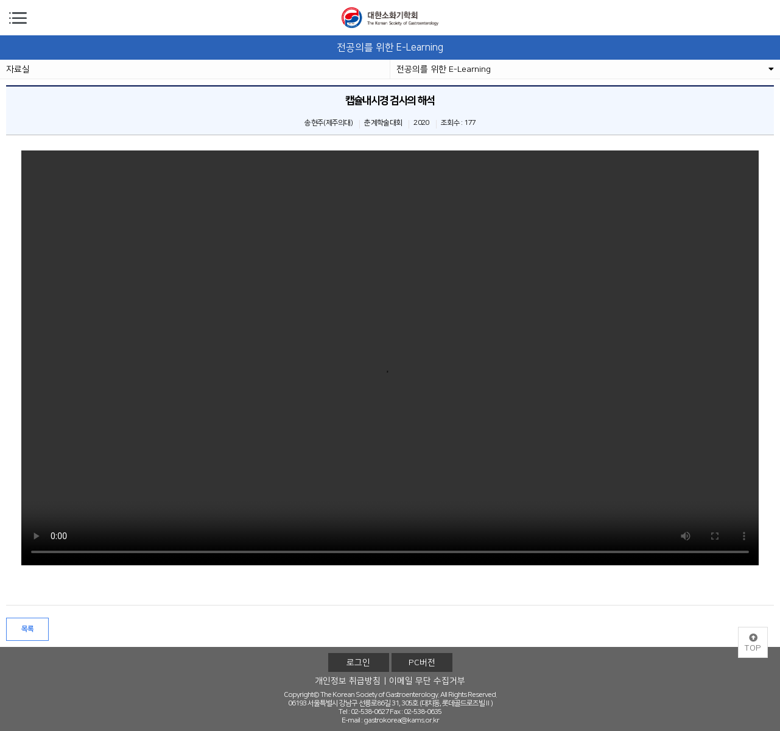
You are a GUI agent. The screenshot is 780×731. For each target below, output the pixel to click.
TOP (753, 643)
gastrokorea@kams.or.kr (401, 720)
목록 (27, 629)
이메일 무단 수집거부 (427, 681)
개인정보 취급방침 (348, 681)
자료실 (18, 69)
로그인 (358, 663)
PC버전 (422, 663)
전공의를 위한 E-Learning (585, 69)
